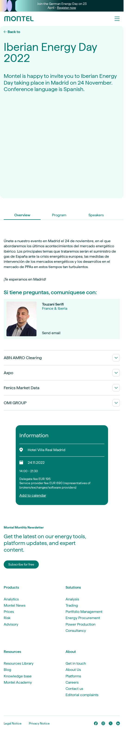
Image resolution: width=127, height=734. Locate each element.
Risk (7, 618)
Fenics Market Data (62, 387)
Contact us (74, 689)
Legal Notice (12, 723)
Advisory (11, 624)
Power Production (80, 624)
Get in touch (76, 663)
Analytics (11, 599)
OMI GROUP (62, 403)
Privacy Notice (39, 723)
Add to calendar (32, 495)
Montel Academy (18, 682)
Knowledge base (18, 676)
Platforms (73, 676)
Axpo (62, 372)
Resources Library (18, 663)
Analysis (72, 599)
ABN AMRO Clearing (62, 357)
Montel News (14, 605)
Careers (72, 682)
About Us (73, 670)
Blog (7, 670)
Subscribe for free (21, 564)
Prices (9, 612)
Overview (22, 215)
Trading (72, 605)
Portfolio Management (84, 612)
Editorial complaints (82, 695)
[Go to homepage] (19, 18)
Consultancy (76, 631)
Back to (12, 32)
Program (59, 215)
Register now (66, 7)
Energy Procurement (83, 618)
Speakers (96, 215)
